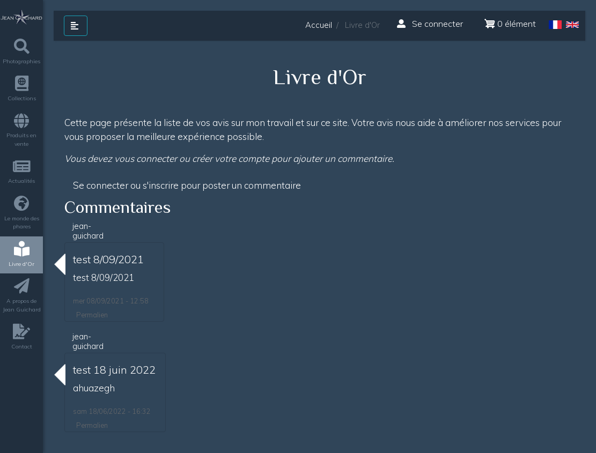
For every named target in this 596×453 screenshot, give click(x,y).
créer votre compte (230, 158)
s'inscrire (161, 185)
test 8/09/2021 (108, 259)
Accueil (318, 25)
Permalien (92, 314)
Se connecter (430, 23)
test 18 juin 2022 (114, 369)
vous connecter (145, 158)
